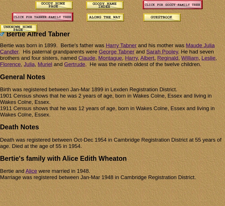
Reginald (167, 58)
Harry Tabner (121, 45)
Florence (10, 64)
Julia (29, 64)
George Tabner (116, 52)
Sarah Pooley (162, 52)
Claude (86, 58)
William (189, 58)
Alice (31, 171)
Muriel (45, 64)
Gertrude (74, 64)
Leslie (209, 58)
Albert (147, 58)
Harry (131, 58)
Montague (110, 58)
